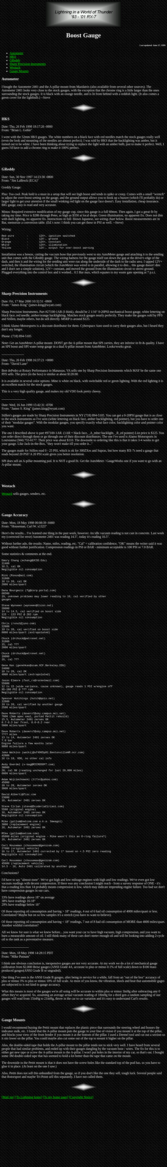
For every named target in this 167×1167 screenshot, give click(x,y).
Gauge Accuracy (15, 518)
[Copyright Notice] (81, 1162)
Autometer (16, 53)
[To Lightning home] (28, 1162)
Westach (15, 67)
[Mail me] (8, 1162)
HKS (13, 56)
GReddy (15, 60)
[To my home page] (55, 1162)
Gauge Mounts (19, 71)
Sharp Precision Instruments (28, 64)
